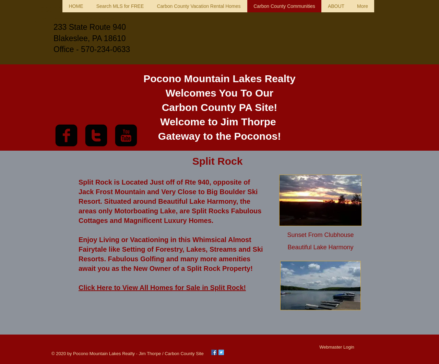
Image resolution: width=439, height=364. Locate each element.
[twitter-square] (96, 135)
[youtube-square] (126, 135)
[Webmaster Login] (336, 347)
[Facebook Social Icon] (214, 352)
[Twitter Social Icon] (221, 352)
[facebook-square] (66, 135)
